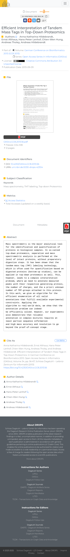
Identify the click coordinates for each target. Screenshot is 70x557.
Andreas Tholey (10, 42)
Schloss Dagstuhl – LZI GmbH (29, 550)
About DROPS (51, 550)
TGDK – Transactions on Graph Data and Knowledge (34, 499)
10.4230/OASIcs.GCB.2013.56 (25, 164)
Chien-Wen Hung (52, 39)
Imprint (63, 550)
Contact (40, 553)
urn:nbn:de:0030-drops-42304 (27, 167)
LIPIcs (35, 474)
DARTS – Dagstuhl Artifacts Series (35, 487)
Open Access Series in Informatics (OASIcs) (44, 56)
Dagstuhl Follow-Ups (35, 480)
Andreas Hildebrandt (33, 42)
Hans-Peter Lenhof (30, 39)
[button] (44, 20)
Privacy (31, 553)
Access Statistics (15, 200)
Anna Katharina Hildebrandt (36, 36)
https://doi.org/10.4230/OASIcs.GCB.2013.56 (25, 367)
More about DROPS (35, 459)
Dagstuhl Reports (35, 490)
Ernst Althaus (9, 39)
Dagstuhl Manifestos (35, 493)
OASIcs (35, 477)
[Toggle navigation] (65, 3)
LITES (35, 496)
